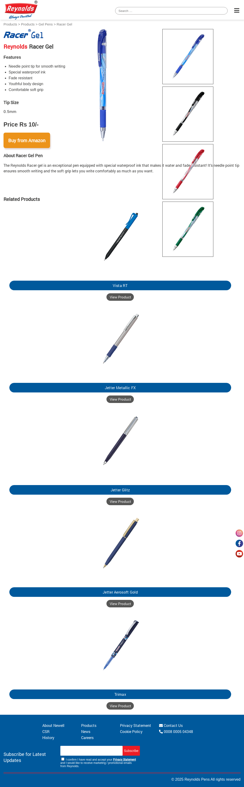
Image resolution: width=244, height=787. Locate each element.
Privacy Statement (135, 725)
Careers (87, 737)
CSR (46, 731)
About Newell (53, 725)
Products (10, 24)
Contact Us (171, 725)
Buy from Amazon (26, 140)
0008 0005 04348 (176, 731)
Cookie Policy (131, 731)
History (48, 737)
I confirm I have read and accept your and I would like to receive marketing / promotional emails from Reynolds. (98, 763)
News (85, 731)
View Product (120, 297)
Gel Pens (46, 24)
